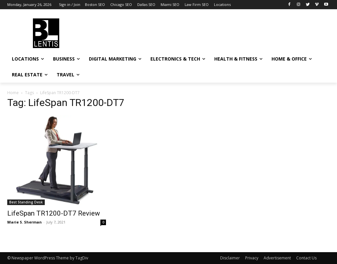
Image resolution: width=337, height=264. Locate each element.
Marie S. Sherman (24, 222)
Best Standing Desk (26, 202)
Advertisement (277, 258)
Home (13, 92)
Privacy (251, 258)
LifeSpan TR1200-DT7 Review (53, 213)
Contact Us (306, 258)
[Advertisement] (162, 32)
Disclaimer (230, 258)
